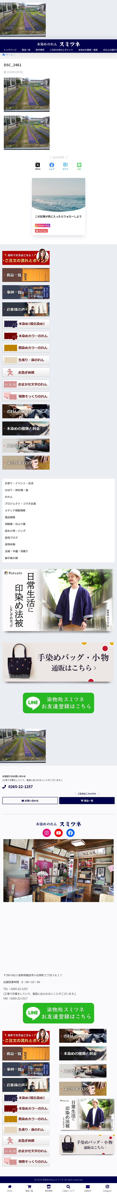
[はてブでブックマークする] (65, 166)
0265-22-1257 (17, 787)
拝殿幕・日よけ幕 (15, 524)
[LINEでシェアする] (79, 166)
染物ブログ (11, 537)
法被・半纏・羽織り (16, 551)
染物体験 (10, 544)
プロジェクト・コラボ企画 (20, 503)
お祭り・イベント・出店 (19, 483)
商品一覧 (87, 800)
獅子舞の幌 (11, 558)
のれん (9, 497)
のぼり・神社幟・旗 (16, 490)
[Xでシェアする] (38, 166)
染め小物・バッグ (15, 531)
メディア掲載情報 (15, 510)
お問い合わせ (30, 800)
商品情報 (10, 517)
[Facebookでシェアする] (51, 166)
